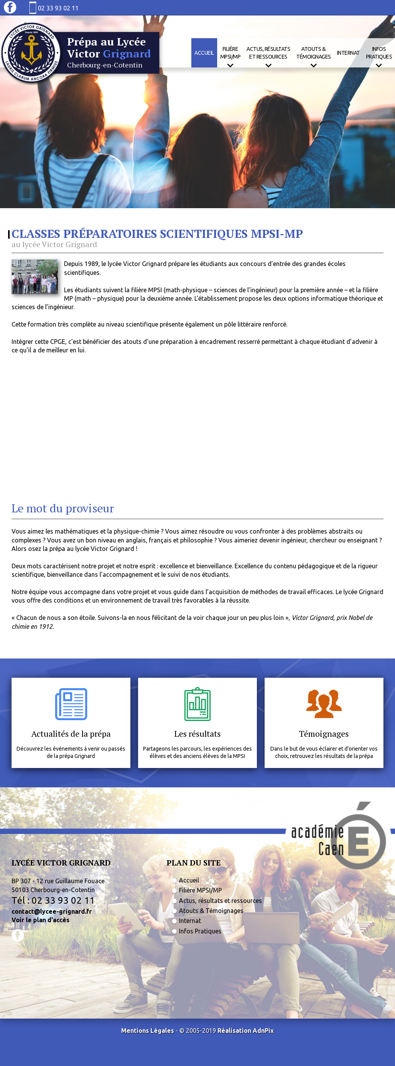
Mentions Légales (147, 1030)
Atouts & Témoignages (211, 910)
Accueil (204, 53)
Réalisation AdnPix (246, 1030)
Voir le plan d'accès (40, 919)
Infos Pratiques (200, 931)
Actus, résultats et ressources (220, 900)
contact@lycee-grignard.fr (52, 911)
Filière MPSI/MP (200, 890)
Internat (348, 53)
